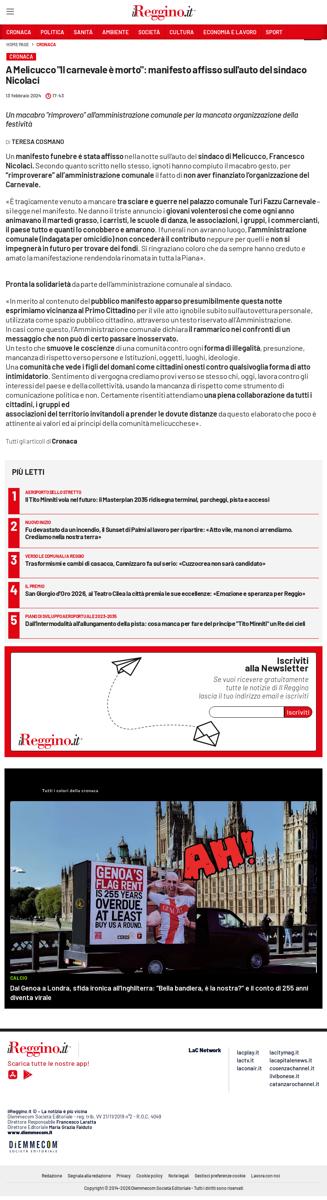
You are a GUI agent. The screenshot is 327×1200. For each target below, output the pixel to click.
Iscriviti (298, 712)
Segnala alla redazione (89, 1175)
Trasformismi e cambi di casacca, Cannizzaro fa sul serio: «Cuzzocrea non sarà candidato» (145, 563)
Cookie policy (149, 1175)
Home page (17, 44)
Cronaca (46, 44)
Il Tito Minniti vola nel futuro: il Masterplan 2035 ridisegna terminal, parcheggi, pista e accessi (147, 499)
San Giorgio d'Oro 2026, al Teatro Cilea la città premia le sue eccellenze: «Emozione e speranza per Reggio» (165, 593)
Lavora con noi (265, 1175)
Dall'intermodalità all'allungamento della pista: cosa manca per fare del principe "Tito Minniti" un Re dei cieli (165, 623)
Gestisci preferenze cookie (220, 1175)
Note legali (178, 1175)
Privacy (124, 1175)
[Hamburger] (10, 13)
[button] (312, 48)
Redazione (52, 1175)
